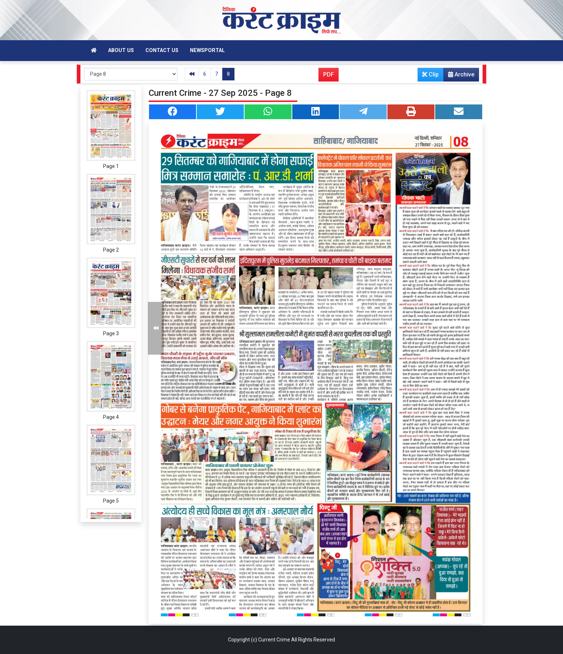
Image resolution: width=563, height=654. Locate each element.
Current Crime (274, 640)
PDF (328, 74)
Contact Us (161, 50)
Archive (459, 76)
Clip (430, 74)
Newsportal (207, 50)
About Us (121, 50)
